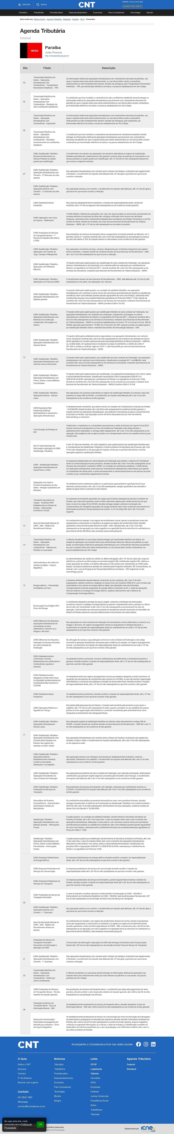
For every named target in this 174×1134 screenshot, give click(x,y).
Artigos (57, 1101)
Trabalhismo (96, 1110)
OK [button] (40, 1125)
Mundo (150, 13)
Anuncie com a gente (132, 6)
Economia (97, 13)
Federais (95, 1092)
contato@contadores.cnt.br (31, 1107)
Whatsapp (23, 1102)
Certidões (95, 1078)
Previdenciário (56, 13)
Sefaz (93, 1105)
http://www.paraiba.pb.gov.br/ (57, 56)
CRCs (93, 1083)
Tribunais (95, 1115)
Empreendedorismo (78, 13)
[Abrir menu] (25, 4)
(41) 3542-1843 (25, 1098)
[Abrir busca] (41, 4)
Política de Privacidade (54, 1130)
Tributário (23, 13)
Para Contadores (116, 13)
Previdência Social (99, 1101)
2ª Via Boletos (25, 1078)
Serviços (22, 1069)
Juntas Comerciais (100, 1096)
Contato (22, 1074)
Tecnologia (135, 13)
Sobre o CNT (24, 1065)
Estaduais (95, 1087)
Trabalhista (38, 13)
